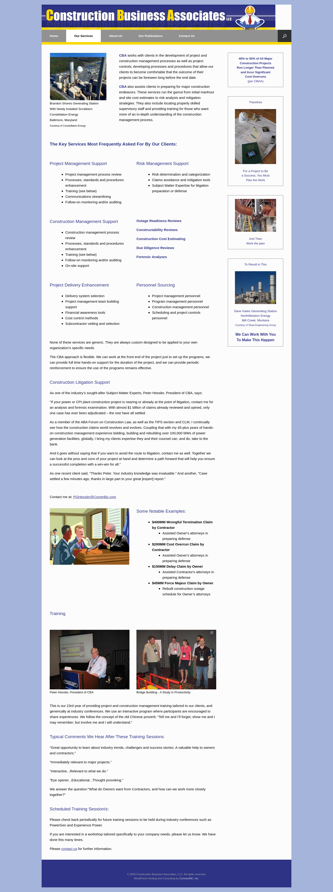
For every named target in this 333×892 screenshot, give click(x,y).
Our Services (83, 36)
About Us (115, 36)
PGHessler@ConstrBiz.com (94, 497)
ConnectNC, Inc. (189, 878)
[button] (284, 36)
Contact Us (187, 36)
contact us (69, 849)
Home (54, 36)
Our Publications (151, 36)
